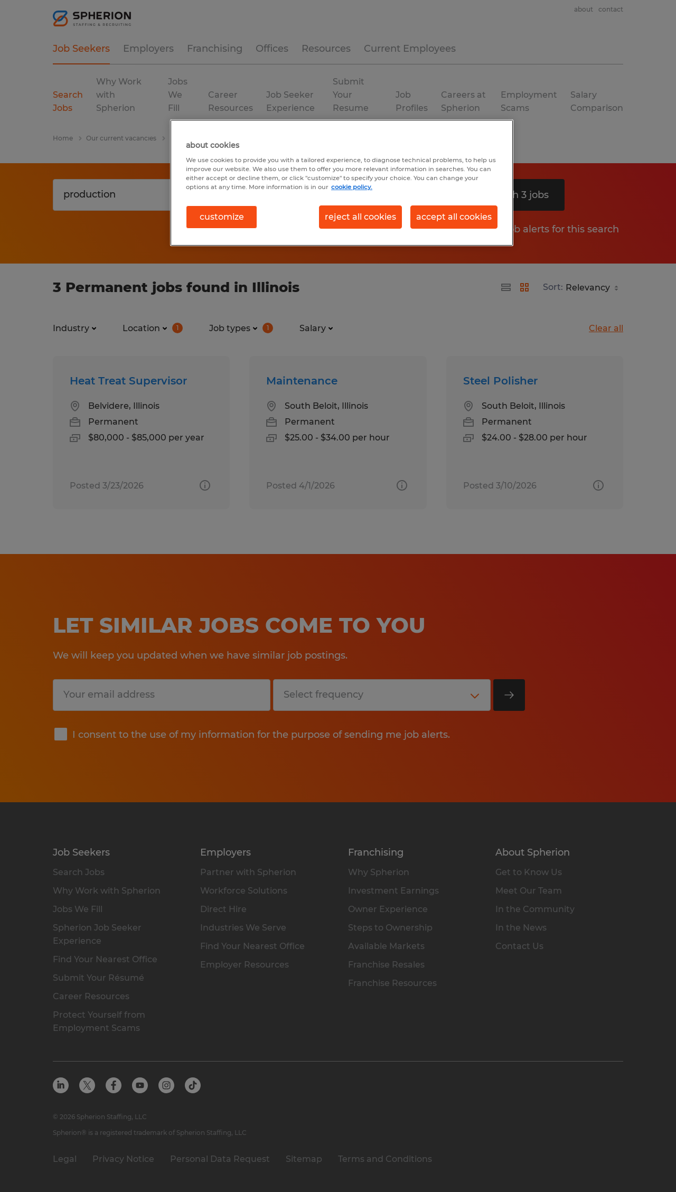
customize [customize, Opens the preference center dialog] (222, 217)
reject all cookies (360, 217)
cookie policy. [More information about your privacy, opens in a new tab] (351, 187)
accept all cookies (454, 217)
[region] (341, 182)
